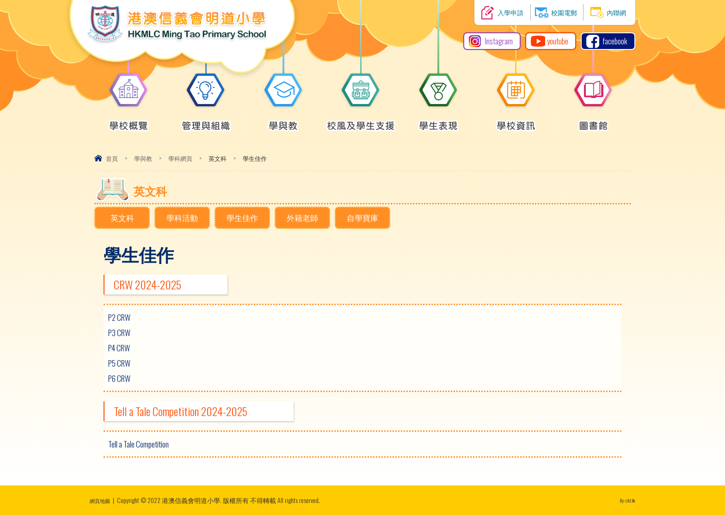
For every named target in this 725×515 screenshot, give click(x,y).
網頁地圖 (103, 500)
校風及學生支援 (361, 120)
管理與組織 (206, 120)
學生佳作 (242, 217)
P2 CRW (119, 317)
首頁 (112, 158)
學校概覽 (128, 120)
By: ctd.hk (624, 500)
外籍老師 (302, 217)
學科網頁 (180, 158)
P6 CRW (119, 378)
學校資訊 (516, 120)
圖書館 (593, 120)
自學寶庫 (362, 217)
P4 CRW (119, 348)
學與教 (283, 120)
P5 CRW (119, 363)
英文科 (122, 217)
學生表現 (438, 120)
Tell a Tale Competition (138, 444)
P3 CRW (119, 332)
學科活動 (182, 217)
